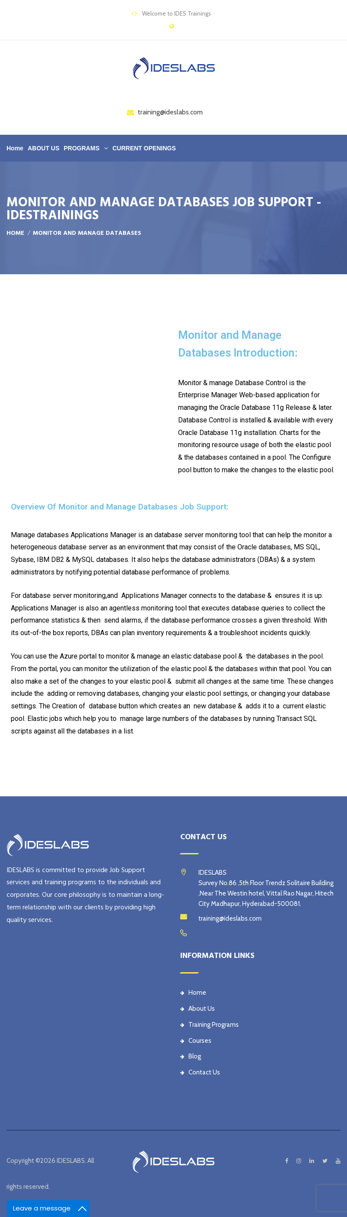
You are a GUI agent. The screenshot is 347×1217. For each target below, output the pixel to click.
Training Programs (209, 1025)
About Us (197, 1009)
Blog (190, 1056)
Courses (195, 1041)
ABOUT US (43, 148)
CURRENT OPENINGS (143, 148)
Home (14, 148)
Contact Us (200, 1072)
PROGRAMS (81, 148)
